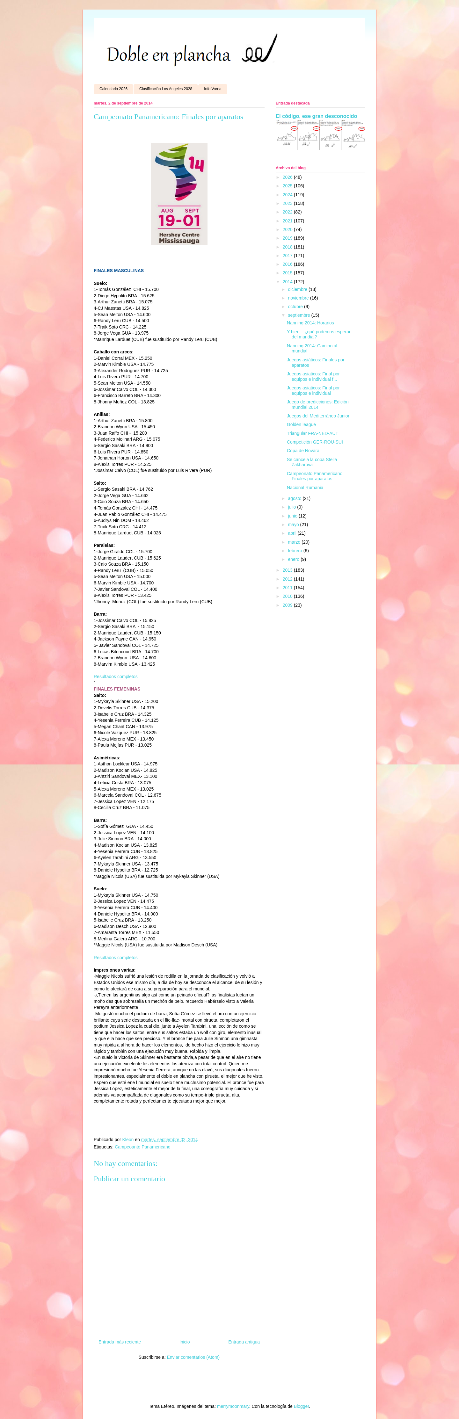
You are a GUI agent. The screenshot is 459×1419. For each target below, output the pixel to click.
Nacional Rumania (305, 487)
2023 (288, 203)
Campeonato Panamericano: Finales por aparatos (315, 476)
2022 (288, 211)
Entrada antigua (244, 1341)
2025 (288, 185)
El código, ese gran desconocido (316, 116)
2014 (288, 281)
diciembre (298, 289)
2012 (288, 579)
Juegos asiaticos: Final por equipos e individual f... (313, 376)
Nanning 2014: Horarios (310, 322)
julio (292, 507)
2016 (288, 264)
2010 (288, 596)
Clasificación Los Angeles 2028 (165, 89)
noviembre (299, 297)
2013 (288, 570)
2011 (288, 587)
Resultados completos (116, 676)
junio (293, 515)
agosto (295, 498)
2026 (288, 177)
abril (292, 533)
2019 (288, 238)
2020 (288, 229)
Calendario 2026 (113, 89)
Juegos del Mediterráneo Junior (318, 415)
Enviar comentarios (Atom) (193, 1357)
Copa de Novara (303, 450)
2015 (288, 272)
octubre (296, 306)
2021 (288, 220)
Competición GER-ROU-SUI (315, 442)
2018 (288, 247)
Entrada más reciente (119, 1341)
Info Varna (212, 89)
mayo (294, 524)
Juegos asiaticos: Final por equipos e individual (313, 390)
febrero (295, 550)
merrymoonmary (233, 1406)
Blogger (301, 1406)
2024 (288, 194)
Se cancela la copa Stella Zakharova (312, 462)
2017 (288, 255)
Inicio (184, 1341)
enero (294, 559)
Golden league (301, 424)
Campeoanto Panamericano (142, 1146)
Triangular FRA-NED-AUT (312, 433)
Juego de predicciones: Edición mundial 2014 (318, 404)
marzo (295, 542)
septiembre (299, 315)
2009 (288, 605)
